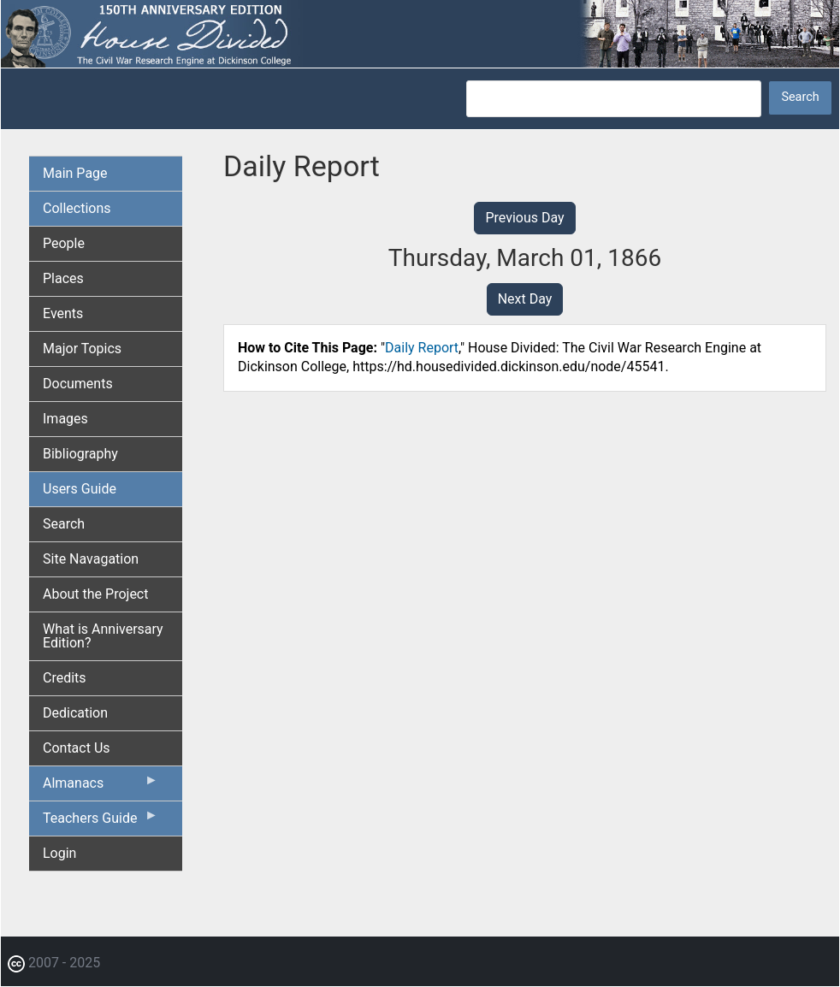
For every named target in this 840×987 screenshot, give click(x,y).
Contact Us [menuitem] (76, 748)
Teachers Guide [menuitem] (100, 822)
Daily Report (421, 348)
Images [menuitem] (65, 419)
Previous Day (524, 218)
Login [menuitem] (59, 853)
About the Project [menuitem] (95, 594)
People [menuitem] (64, 243)
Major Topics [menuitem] (82, 348)
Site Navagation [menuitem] (91, 559)
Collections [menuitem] (77, 208)
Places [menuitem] (63, 278)
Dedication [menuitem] (75, 713)
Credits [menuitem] (64, 678)
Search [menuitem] (64, 524)
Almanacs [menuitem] (100, 787)
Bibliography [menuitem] (80, 454)
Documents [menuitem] (78, 383)
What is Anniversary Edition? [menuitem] (103, 636)
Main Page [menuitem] (75, 173)
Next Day (525, 299)
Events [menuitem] (63, 313)
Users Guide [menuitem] (79, 489)
